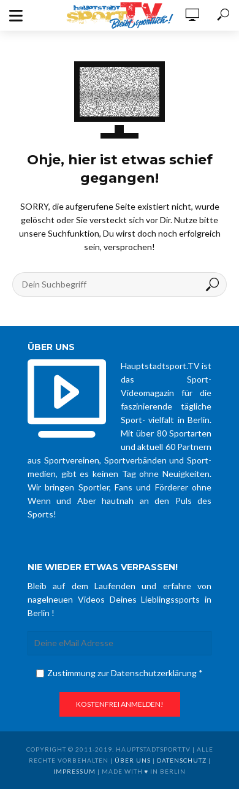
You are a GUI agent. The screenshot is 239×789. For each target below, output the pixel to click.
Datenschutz (182, 760)
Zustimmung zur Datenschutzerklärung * (119, 673)
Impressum (74, 771)
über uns (133, 760)
